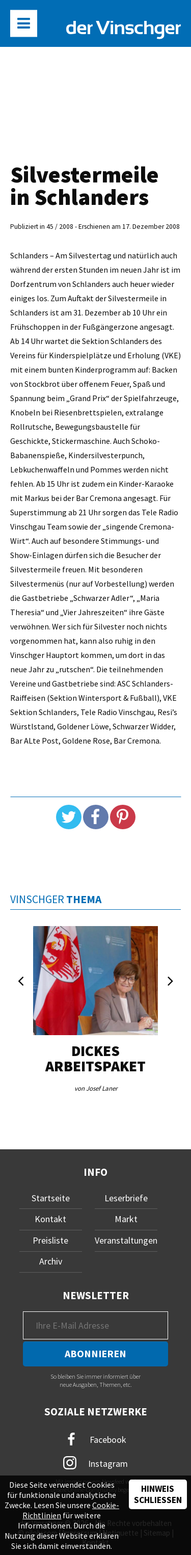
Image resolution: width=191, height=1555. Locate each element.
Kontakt (50, 1219)
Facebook (96, 1439)
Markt (126, 1219)
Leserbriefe (126, 1198)
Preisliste (50, 1240)
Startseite (51, 1198)
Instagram (95, 1462)
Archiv (50, 1261)
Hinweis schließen (158, 1494)
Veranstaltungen (126, 1240)
